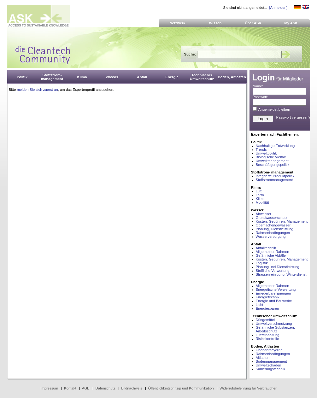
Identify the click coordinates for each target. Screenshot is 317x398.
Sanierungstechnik (270, 369)
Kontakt (70, 388)
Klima (260, 199)
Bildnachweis (131, 388)
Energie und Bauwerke (274, 301)
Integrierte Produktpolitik (275, 176)
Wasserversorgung (271, 236)
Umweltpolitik (266, 153)
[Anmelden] (278, 7)
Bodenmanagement (271, 361)
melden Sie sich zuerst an (37, 89)
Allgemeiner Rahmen (272, 252)
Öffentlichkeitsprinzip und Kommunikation (181, 388)
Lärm (260, 195)
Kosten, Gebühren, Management (282, 221)
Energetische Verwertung (276, 289)
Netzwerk (177, 23)
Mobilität (262, 202)
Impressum (49, 388)
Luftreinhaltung (267, 335)
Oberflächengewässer (273, 225)
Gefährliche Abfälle (271, 255)
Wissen (215, 23)
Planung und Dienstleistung (277, 267)
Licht (259, 305)
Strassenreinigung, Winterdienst (281, 274)
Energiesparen (267, 308)
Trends (261, 149)
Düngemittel (265, 320)
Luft (259, 191)
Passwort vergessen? (293, 117)
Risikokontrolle (267, 339)
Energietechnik (267, 297)
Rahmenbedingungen (273, 233)
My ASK (291, 23)
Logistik (262, 263)
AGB (86, 388)
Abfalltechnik (266, 248)
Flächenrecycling (269, 350)
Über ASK (253, 23)
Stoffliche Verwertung (273, 270)
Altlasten (263, 358)
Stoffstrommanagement (274, 180)
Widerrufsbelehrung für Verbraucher (248, 388)
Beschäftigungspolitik (273, 165)
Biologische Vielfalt (271, 157)
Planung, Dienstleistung (274, 229)
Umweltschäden (268, 365)
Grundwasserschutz (271, 217)
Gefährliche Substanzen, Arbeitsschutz (275, 329)
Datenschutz (105, 388)
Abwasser (264, 214)
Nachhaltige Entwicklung (275, 146)
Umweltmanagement (272, 161)
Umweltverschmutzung (274, 323)
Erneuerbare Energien (273, 293)
